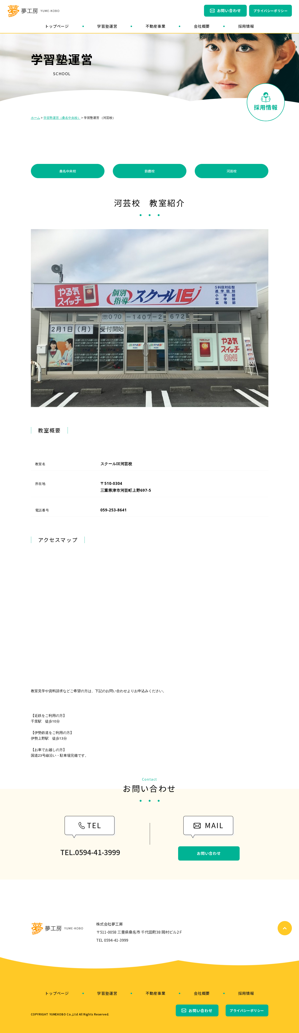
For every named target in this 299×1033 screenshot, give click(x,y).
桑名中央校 (67, 171)
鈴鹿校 (150, 171)
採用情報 (246, 26)
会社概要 (202, 26)
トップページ (57, 26)
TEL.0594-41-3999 (90, 852)
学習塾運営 (107, 26)
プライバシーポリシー (270, 10)
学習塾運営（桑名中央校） (62, 118)
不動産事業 (156, 26)
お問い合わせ (229, 10)
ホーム (35, 118)
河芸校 (232, 171)
